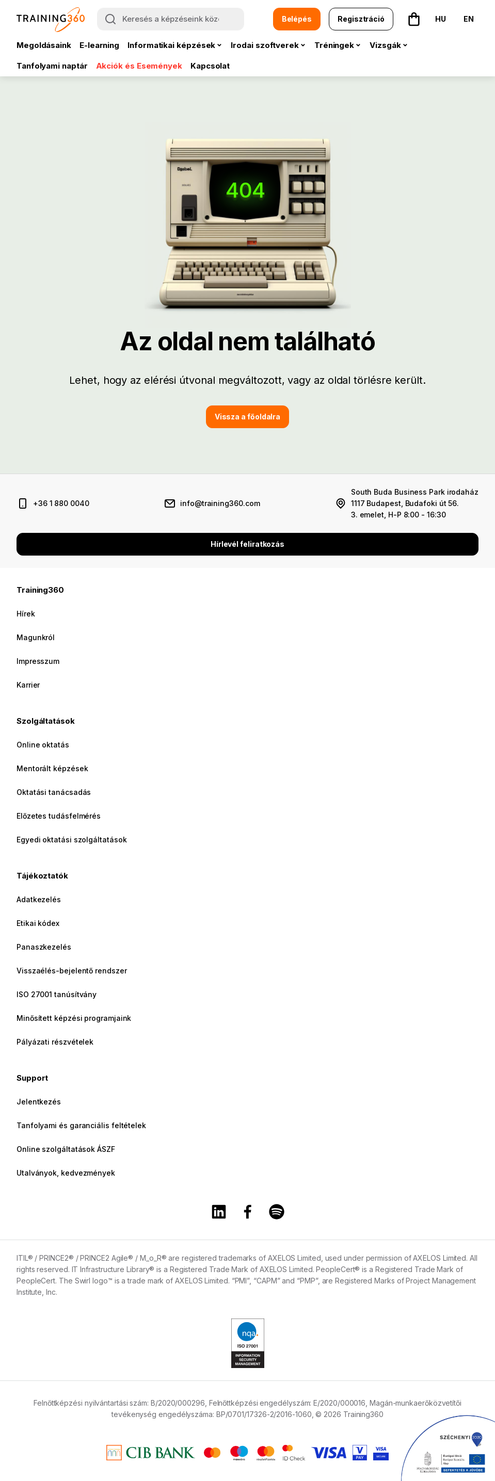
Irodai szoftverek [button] (265, 45)
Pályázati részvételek (55, 1041)
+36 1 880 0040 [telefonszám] (61, 503)
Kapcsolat (210, 66)
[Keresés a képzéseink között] (171, 19)
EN (469, 18)
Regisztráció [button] (361, 18)
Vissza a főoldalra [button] (247, 416)
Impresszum (38, 661)
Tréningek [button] (334, 45)
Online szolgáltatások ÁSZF (66, 1149)
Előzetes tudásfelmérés (59, 815)
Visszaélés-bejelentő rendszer (72, 970)
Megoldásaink (44, 45)
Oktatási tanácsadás (54, 792)
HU (440, 18)
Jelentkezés (39, 1101)
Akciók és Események (139, 66)
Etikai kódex (38, 923)
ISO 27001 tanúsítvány (57, 994)
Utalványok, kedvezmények (66, 1172)
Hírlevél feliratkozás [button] (247, 544)
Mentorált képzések (52, 768)
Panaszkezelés (44, 946)
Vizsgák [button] (385, 45)
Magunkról (36, 637)
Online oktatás (43, 744)
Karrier (28, 684)
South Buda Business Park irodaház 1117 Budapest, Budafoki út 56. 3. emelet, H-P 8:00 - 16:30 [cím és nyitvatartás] (414, 503)
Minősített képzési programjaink (74, 1018)
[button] (414, 19)
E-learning (99, 45)
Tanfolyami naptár (52, 66)
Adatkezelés (39, 899)
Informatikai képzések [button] (171, 45)
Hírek (26, 613)
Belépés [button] (297, 18)
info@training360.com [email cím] (220, 503)
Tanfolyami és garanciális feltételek (81, 1125)
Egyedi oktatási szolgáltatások (71, 839)
